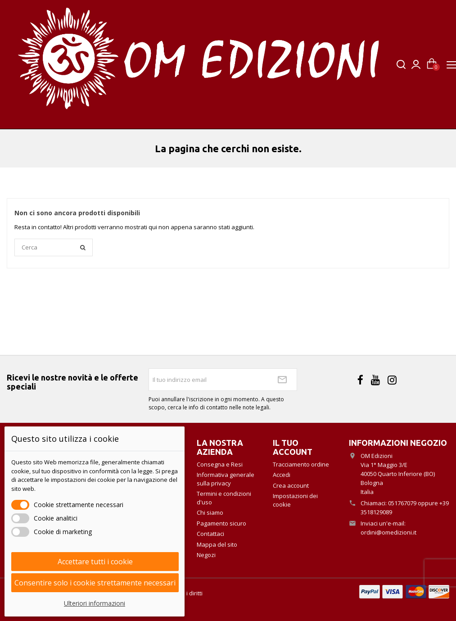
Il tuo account (292, 447)
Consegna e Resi (220, 464)
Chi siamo (210, 512)
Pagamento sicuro (221, 523)
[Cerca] (53, 248)
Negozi (206, 555)
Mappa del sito (217, 544)
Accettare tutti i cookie (95, 562)
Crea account (291, 485)
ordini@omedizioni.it (388, 532)
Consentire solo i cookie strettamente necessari (95, 583)
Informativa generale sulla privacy (225, 479)
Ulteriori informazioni (94, 603)
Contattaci (210, 534)
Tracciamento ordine (301, 464)
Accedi (281, 475)
